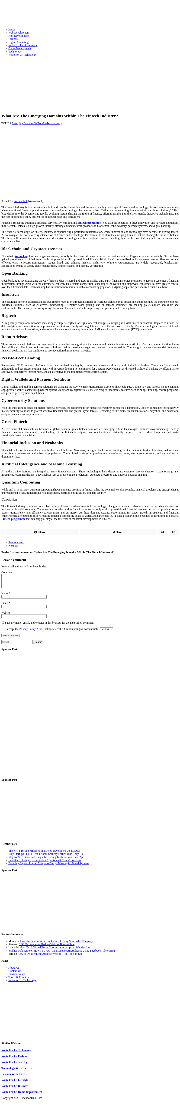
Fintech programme (13, 518)
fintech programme (90, 222)
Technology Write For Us (16, 1070)
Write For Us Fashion (14, 1058)
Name (5, 595)
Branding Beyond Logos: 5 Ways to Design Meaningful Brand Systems (48, 865)
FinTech (38, 123)
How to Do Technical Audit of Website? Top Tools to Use (50, 956)
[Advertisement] (90, 83)
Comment (6, 572)
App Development (18, 35)
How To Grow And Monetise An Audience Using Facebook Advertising (74, 953)
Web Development (18, 32)
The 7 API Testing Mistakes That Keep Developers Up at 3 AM (44, 853)
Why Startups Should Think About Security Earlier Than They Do (45, 856)
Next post (13, 545)
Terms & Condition (19, 979)
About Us (13, 970)
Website (5, 615)
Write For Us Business (14, 1088)
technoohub (21, 201)
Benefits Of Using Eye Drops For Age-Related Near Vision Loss (44, 862)
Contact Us (14, 973)
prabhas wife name (19, 953)
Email (5, 605)
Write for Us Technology (22, 54)
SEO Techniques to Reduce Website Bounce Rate (47, 946)
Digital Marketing (18, 42)
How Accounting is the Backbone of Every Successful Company (56, 943)
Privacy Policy (27, 631)
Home (11, 29)
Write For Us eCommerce (22, 45)
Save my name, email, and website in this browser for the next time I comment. (49, 625)
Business (13, 38)
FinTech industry (52, 123)
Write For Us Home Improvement (21, 1094)
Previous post (16, 542)
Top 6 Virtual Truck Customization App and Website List (58, 950)
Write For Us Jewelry (14, 1064)
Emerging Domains (23, 123)
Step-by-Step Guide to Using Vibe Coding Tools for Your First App (46, 859)
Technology (15, 51)
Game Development (19, 48)
